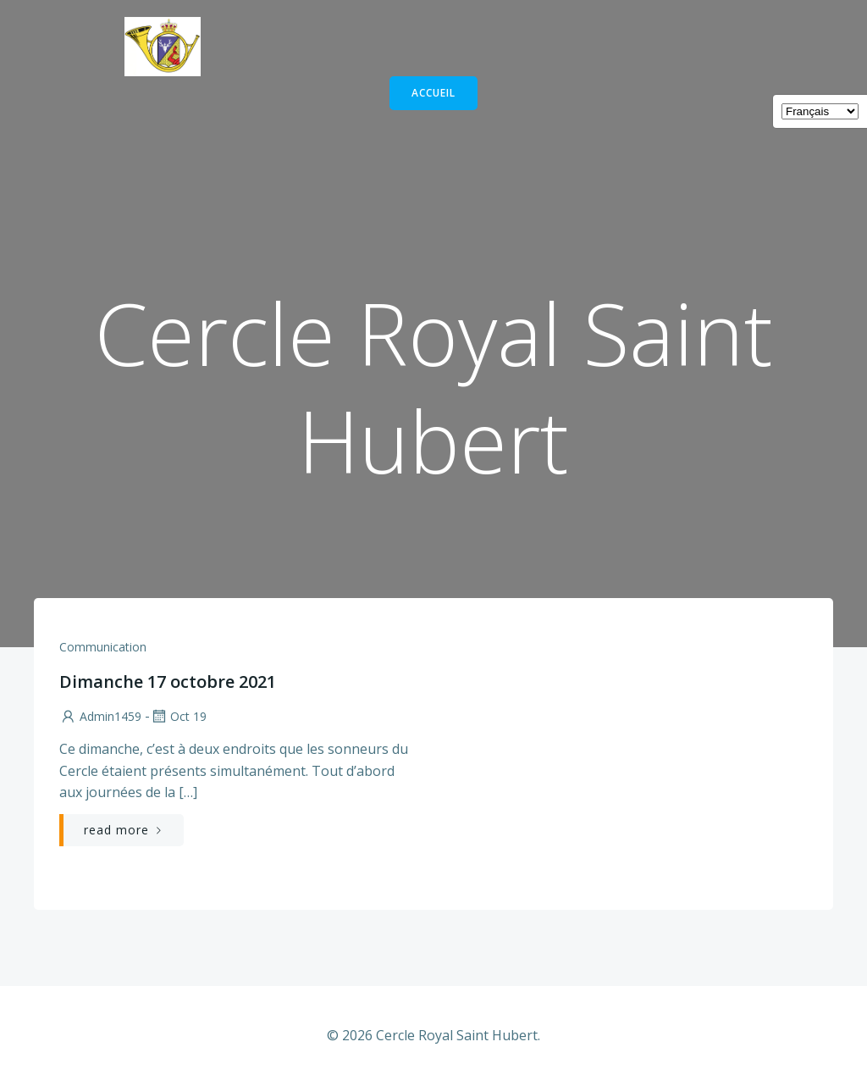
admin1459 (100, 716)
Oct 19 (178, 716)
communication (102, 647)
